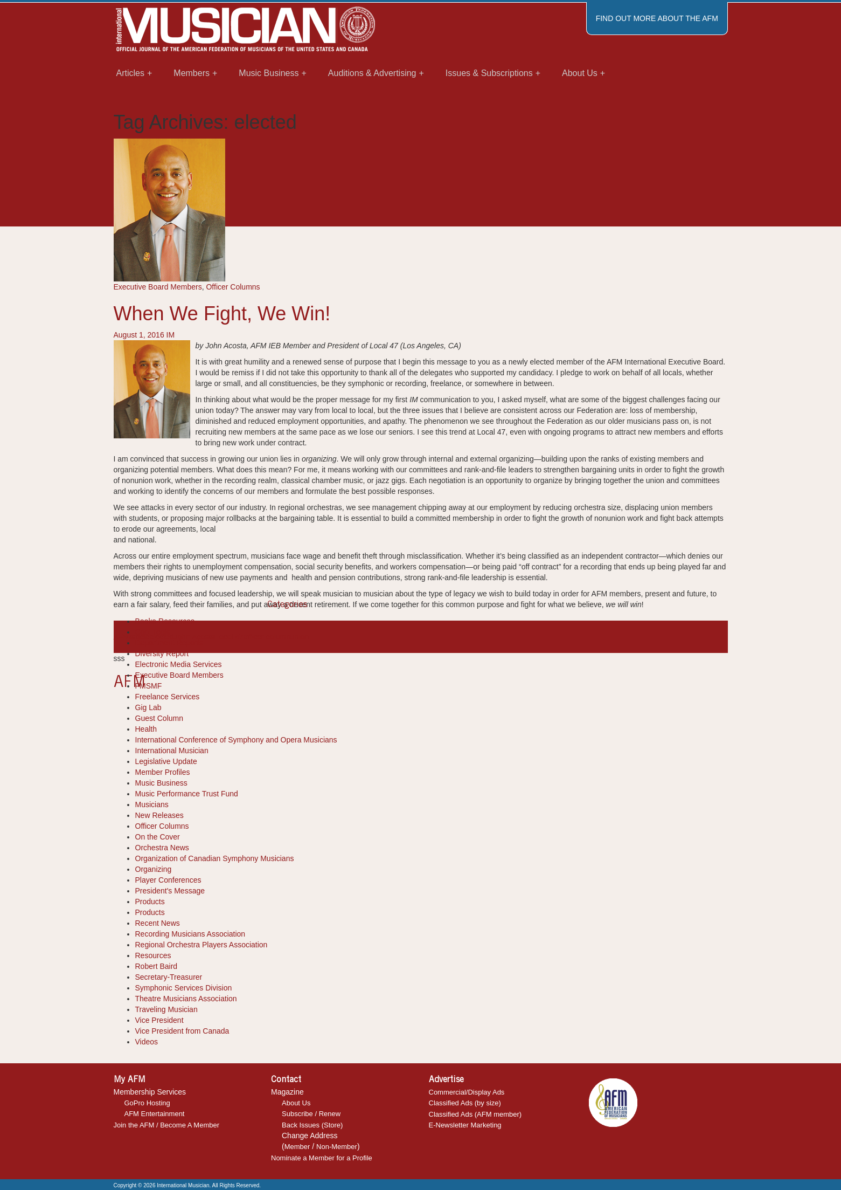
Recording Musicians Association (190, 934)
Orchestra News (162, 847)
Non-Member (336, 1147)
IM (170, 335)
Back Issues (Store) (312, 1125)
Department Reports (169, 642)
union (299, 636)
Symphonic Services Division (183, 987)
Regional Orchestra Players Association (201, 944)
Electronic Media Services (178, 664)
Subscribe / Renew (311, 1114)
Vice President (159, 1020)
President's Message (170, 890)
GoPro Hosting (147, 1103)
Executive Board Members (158, 287)
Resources (153, 955)
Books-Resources (165, 621)
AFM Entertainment (154, 1114)
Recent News (157, 923)
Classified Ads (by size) (465, 1103)
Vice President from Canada (182, 1031)
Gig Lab (148, 707)
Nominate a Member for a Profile (321, 1158)
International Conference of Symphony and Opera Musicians (236, 739)
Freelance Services (167, 696)
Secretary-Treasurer (169, 977)
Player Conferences (168, 880)
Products (150, 901)
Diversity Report (162, 653)
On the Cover (157, 837)
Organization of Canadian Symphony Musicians (214, 858)
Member (297, 1147)
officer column (267, 636)
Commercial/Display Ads (467, 1092)
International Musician (171, 750)
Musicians (152, 804)
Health (146, 729)
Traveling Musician (166, 1009)
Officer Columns (233, 287)
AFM (122, 636)
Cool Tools (152, 632)
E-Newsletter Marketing (465, 1125)
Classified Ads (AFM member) (475, 1114)
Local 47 (229, 636)
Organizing (153, 869)
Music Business (161, 783)
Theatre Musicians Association (186, 998)
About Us (296, 1103)
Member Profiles (162, 772)
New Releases (159, 815)
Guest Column (159, 718)
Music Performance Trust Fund (186, 793)
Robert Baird (156, 966)
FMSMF (148, 686)
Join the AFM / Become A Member (167, 1125)
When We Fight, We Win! (222, 313)
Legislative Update (166, 761)
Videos (146, 1041)
